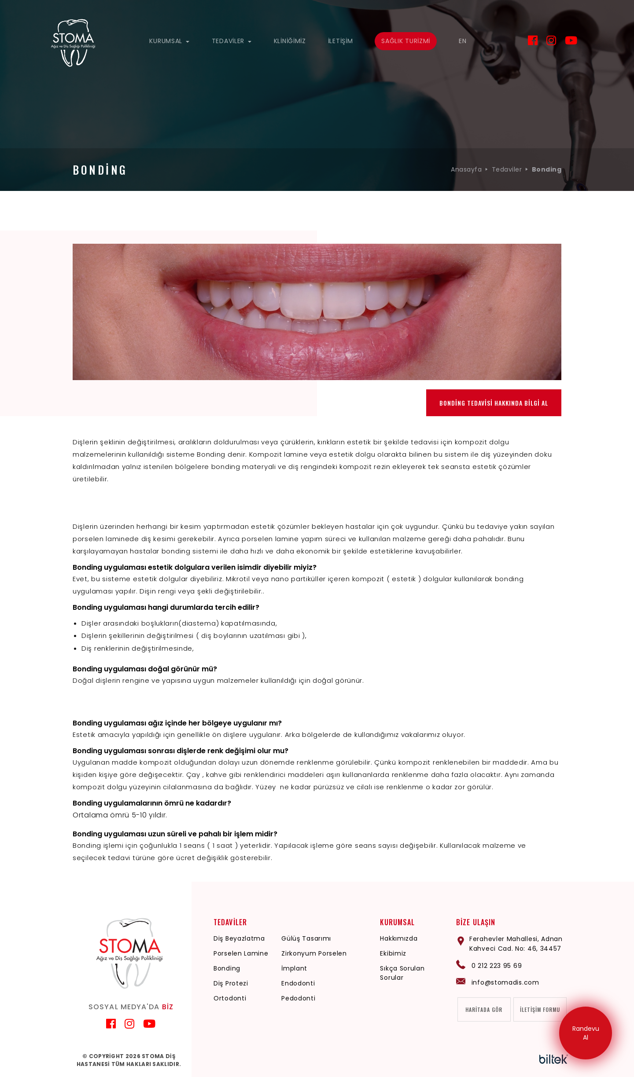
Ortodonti (230, 998)
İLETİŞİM (340, 41)
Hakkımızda (398, 938)
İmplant (294, 968)
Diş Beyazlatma (239, 938)
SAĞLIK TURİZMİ (405, 41)
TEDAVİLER (232, 41)
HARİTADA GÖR (483, 1010)
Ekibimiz (393, 953)
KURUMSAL (169, 41)
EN (462, 41)
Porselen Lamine (241, 953)
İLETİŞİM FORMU (540, 1010)
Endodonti (298, 983)
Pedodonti (298, 998)
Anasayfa (466, 169)
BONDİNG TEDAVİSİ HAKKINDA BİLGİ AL (493, 402)
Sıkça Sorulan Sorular (402, 973)
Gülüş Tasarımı (306, 938)
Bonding (227, 968)
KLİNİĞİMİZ (290, 41)
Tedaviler (507, 169)
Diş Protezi (231, 983)
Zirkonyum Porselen (314, 953)
